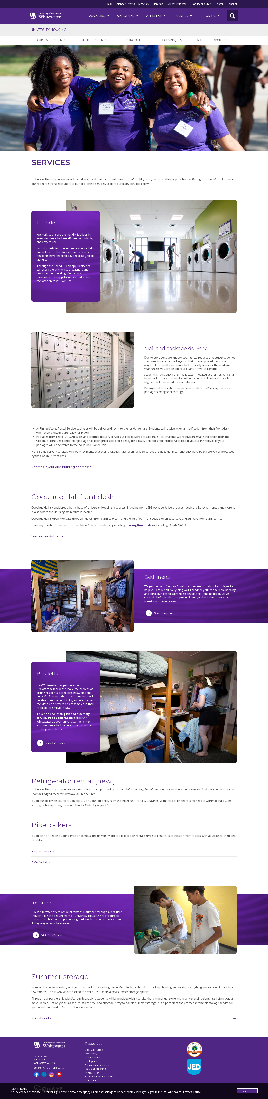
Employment (91, 1061)
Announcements (93, 1057)
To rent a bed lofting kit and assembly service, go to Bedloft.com (63, 716)
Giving (213, 16)
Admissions (127, 16)
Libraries (158, 3)
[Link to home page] (45, 15)
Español (232, 3)
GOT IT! (247, 1090)
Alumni (220, 3)
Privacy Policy (92, 1072)
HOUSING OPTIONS (136, 40)
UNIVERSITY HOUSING (48, 29)
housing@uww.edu (139, 525)
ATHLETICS (156, 16)
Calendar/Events (125, 3)
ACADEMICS (99, 16)
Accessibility (91, 1053)
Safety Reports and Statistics (100, 1076)
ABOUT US (222, 40)
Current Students (176, 3)
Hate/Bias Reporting (95, 1068)
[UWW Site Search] (232, 15)
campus (184, 16)
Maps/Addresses (94, 1049)
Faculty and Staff (201, 3)
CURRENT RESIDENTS (53, 40)
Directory (143, 3)
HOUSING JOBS (173, 40)
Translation (91, 1080)
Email (109, 3)
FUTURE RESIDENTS (95, 40)
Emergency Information (97, 1065)
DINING (199, 40)
